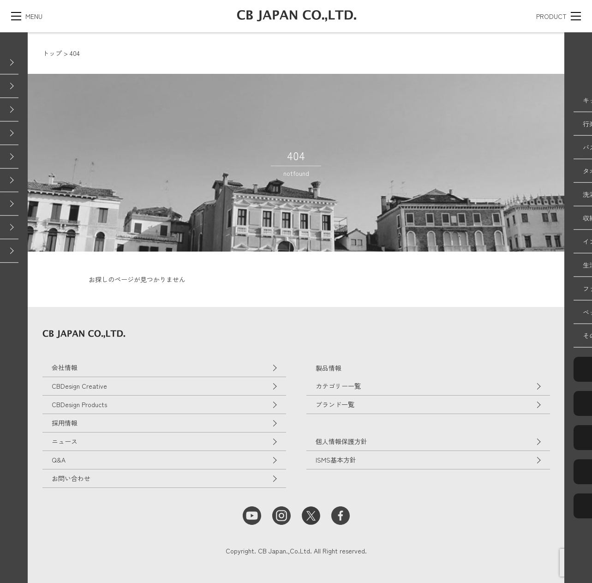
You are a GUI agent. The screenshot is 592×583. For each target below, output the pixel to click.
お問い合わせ (71, 478)
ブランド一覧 (335, 404)
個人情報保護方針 (341, 441)
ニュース (65, 441)
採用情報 (65, 422)
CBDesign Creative (79, 386)
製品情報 (328, 368)
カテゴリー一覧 (338, 386)
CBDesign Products (79, 404)
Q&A (59, 459)
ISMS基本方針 (336, 459)
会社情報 (65, 367)
